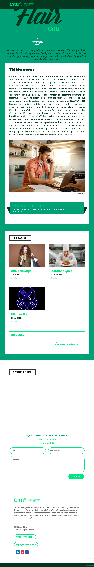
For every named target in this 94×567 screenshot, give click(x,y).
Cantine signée (61, 271)
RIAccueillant (20, 314)
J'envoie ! (76, 476)
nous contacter (24, 536)
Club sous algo (21, 271)
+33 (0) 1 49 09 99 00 (47, 439)
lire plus (14, 278)
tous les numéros (66, 344)
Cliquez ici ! (21, 211)
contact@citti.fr (47, 443)
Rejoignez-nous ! (25, 544)
